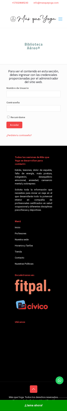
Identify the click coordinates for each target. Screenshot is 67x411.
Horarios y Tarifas (24, 245)
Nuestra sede (22, 239)
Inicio (17, 227)
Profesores (20, 233)
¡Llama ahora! (34, 405)
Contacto (19, 257)
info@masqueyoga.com (46, 2)
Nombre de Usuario (17, 88)
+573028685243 (20, 2)
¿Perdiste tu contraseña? (19, 135)
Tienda (18, 251)
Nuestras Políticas (24, 263)
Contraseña (13, 102)
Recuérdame (16, 117)
